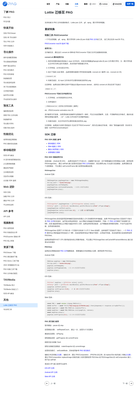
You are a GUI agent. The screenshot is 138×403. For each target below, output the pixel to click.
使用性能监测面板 (10, 139)
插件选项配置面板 (10, 57)
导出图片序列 (8, 123)
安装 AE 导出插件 (10, 37)
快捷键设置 (7, 78)
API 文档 (6, 216)
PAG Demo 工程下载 (11, 261)
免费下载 (130, 4)
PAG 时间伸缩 (8, 74)
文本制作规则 (8, 91)
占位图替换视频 (9, 164)
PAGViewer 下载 (9, 252)
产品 (57, 4)
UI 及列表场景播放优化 (12, 159)
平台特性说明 (8, 205)
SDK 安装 (7, 192)
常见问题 (6, 21)
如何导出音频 (8, 95)
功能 (67, 4)
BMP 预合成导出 (9, 66)
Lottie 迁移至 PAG (10, 305)
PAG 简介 (7, 17)
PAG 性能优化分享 (10, 232)
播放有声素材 (8, 168)
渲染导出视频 (8, 176)
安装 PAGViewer (9, 33)
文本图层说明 (8, 172)
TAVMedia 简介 (9, 285)
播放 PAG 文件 (9, 201)
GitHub (104, 4)
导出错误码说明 (9, 82)
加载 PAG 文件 (9, 196)
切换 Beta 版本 (9, 128)
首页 (48, 4)
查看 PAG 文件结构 (10, 115)
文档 (76, 4)
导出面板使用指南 (10, 62)
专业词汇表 (7, 309)
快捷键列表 (7, 119)
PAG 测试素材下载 (10, 257)
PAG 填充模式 (8, 70)
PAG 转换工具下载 (10, 269)
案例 (85, 4)
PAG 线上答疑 (8, 241)
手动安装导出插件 (10, 99)
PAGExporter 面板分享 (11, 236)
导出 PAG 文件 (9, 41)
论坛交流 (118, 4)
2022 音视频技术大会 (11, 265)
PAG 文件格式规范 (10, 273)
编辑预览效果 (8, 111)
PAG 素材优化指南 (10, 144)
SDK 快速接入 (8, 46)
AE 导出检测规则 (9, 87)
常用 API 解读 (8, 155)
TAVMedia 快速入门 (10, 289)
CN (93, 4)
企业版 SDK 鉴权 (9, 180)
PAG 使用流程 (8, 228)
